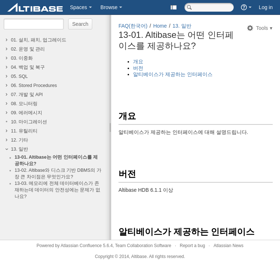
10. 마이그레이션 (29, 121)
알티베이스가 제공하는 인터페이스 (173, 74)
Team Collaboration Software (143, 245)
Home (160, 26)
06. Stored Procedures (34, 85)
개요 (138, 61)
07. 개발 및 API (27, 94)
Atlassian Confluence (81, 245)
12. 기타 (19, 140)
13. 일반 (19, 149)
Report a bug (192, 245)
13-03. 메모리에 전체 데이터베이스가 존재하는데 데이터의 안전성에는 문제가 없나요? (57, 190)
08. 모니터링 (24, 103)
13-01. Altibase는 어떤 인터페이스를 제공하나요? (56, 160)
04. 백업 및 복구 (28, 67)
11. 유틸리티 (24, 131)
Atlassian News (229, 245)
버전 (138, 68)
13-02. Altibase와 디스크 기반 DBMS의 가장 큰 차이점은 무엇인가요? (58, 173)
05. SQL (19, 76)
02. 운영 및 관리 (28, 49)
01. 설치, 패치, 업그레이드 (38, 40)
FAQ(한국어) (132, 26)
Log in (266, 7)
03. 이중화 (22, 58)
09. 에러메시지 (26, 112)
